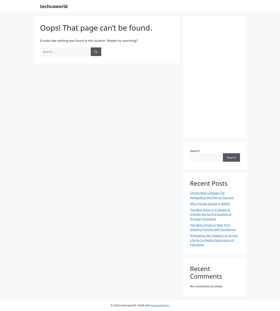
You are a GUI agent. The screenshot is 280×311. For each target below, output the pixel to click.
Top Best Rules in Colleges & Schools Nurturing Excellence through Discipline (210, 214)
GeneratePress (160, 305)
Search (195, 151)
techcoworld (54, 6)
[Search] (96, 51)
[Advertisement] (215, 77)
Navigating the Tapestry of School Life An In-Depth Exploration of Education (214, 240)
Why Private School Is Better (210, 204)
